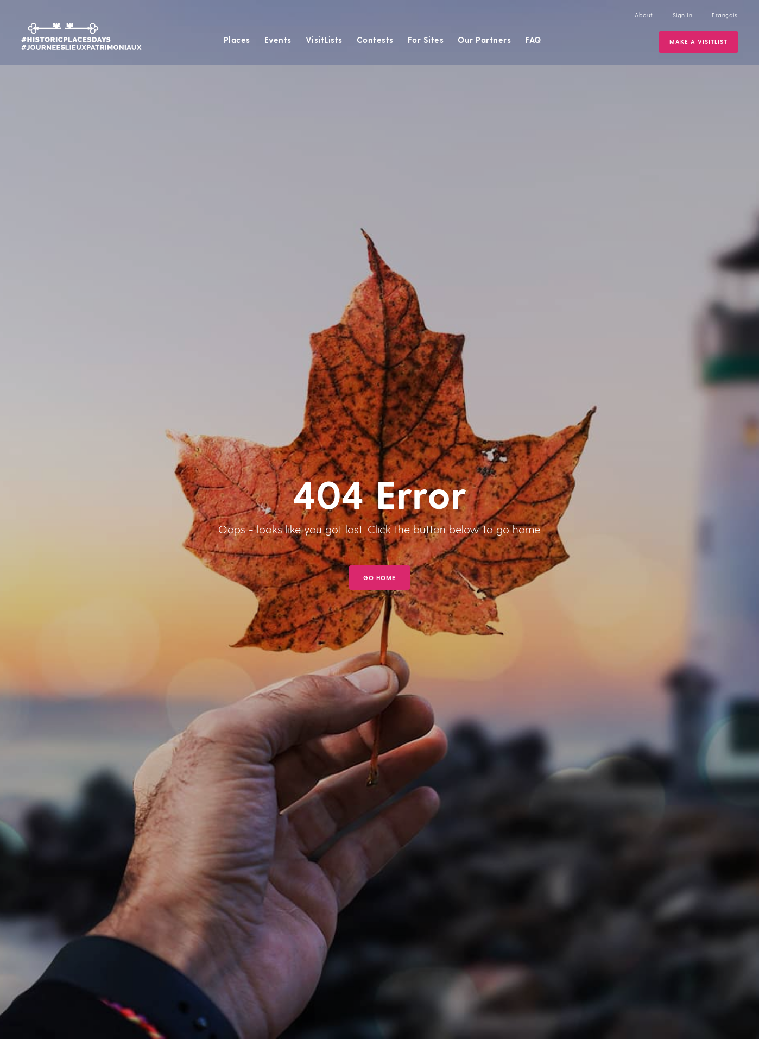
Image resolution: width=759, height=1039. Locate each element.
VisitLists (324, 40)
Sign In (683, 14)
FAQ (533, 40)
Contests (375, 40)
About (644, 14)
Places (237, 40)
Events (278, 40)
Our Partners (484, 40)
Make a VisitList (698, 41)
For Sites (426, 40)
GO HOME (379, 577)
